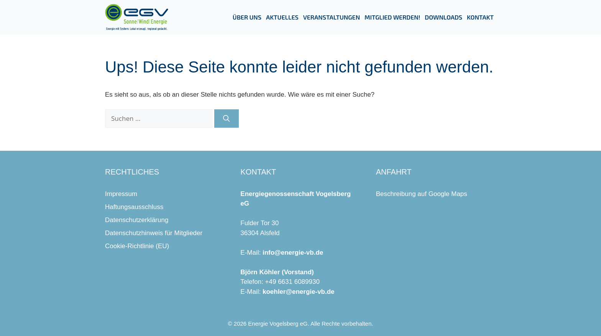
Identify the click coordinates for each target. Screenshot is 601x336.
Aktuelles (282, 17)
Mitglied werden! (392, 17)
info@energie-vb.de (293, 252)
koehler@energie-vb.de (299, 291)
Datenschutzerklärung (136, 220)
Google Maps (448, 194)
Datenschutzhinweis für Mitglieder (153, 233)
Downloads (443, 17)
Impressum (121, 194)
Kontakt (480, 17)
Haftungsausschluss (134, 207)
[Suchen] (226, 118)
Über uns (247, 17)
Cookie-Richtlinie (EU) (137, 246)
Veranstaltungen (331, 17)
